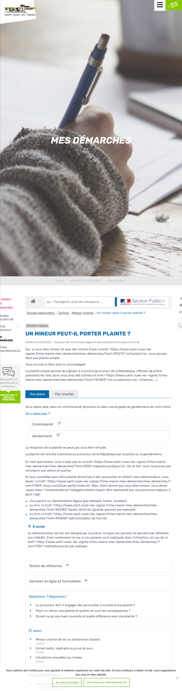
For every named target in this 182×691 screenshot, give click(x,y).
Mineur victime (83, 313)
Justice (63, 313)
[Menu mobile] (159, 5)
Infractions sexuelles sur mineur (59, 657)
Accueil (60, 280)
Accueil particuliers (41, 313)
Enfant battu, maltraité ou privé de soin (64, 648)
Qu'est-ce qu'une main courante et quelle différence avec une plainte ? (86, 616)
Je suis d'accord (67, 682)
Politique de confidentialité (106, 682)
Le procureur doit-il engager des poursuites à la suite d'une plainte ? (85, 605)
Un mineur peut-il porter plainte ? (120, 313)
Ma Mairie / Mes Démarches (86, 280)
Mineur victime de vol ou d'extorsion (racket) (68, 639)
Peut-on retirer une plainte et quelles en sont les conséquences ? (83, 611)
